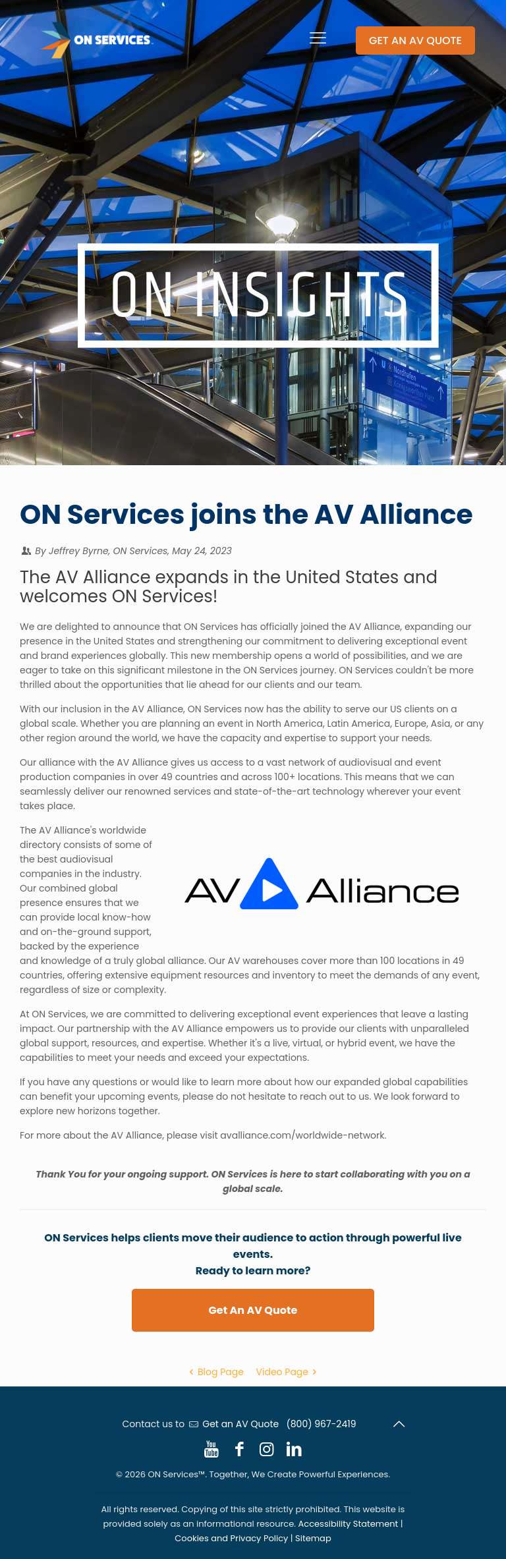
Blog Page (214, 1371)
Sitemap (313, 1538)
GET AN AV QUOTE (415, 40)
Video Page (289, 1371)
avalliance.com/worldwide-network (302, 1135)
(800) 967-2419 (321, 1424)
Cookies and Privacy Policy (231, 1538)
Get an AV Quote (240, 1424)
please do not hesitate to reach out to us (276, 1096)
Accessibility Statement (348, 1523)
